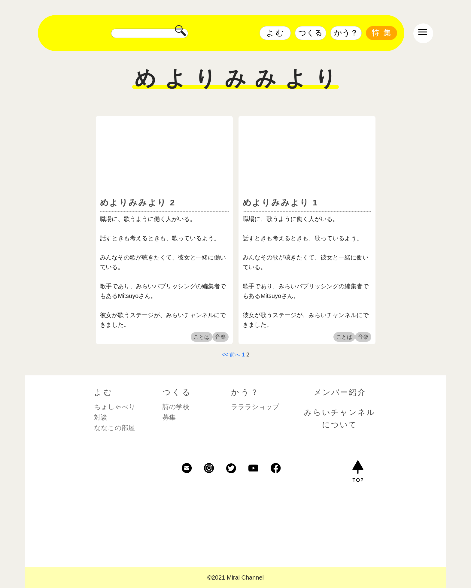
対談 (100, 417)
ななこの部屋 (114, 428)
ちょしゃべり (114, 407)
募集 (169, 417)
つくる (310, 32)
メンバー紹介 (340, 392)
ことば (201, 337)
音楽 (220, 337)
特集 (383, 32)
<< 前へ (231, 355)
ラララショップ (255, 407)
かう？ (346, 32)
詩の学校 (176, 407)
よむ (275, 32)
